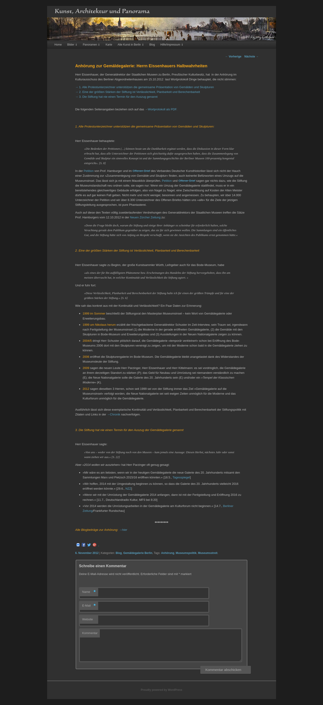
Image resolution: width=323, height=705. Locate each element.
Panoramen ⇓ (91, 44)
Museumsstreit (207, 553)
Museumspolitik (186, 553)
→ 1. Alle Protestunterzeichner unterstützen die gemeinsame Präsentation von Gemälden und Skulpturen (144, 87)
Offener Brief (186, 180)
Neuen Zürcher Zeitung (145, 217)
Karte (109, 44)
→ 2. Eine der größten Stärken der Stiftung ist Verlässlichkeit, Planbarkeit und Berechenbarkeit (137, 92)
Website (87, 619)
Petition (88, 171)
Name (89, 592)
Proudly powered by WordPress (161, 689)
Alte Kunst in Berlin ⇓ (131, 44)
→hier (123, 529)
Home (58, 44)
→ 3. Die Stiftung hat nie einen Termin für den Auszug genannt (116, 96)
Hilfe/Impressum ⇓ (171, 44)
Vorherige (233, 56)
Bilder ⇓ (72, 44)
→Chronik (113, 414)
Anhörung (167, 553)
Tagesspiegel (181, 477)
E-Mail (89, 605)
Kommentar (90, 633)
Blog (152, 44)
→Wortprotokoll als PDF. (161, 109)
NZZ (128, 488)
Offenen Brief (141, 171)
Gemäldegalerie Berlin (137, 553)
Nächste (251, 56)
